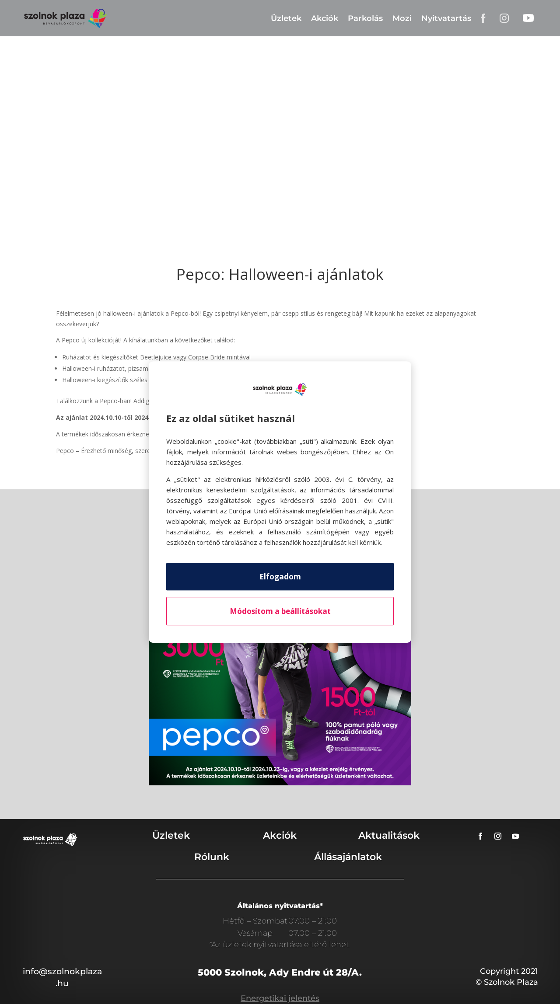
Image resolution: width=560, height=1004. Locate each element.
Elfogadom (280, 577)
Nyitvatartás (446, 18)
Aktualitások (389, 835)
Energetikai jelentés (280, 998)
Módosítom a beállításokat (280, 611)
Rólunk (211, 857)
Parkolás (365, 18)
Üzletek (286, 18)
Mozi (402, 18)
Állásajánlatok (348, 857)
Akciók (324, 18)
